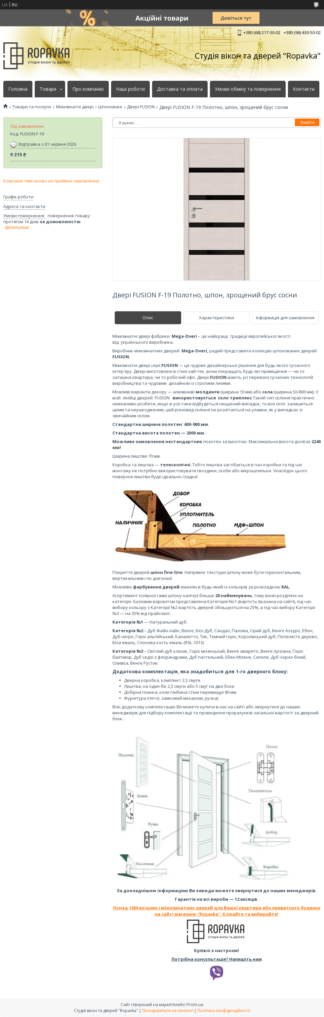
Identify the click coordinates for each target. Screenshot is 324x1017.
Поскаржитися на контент (167, 1010)
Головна (17, 89)
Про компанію (88, 89)
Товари (48, 89)
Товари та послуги (31, 107)
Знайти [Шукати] (307, 122)
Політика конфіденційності (223, 1010)
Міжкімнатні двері (75, 107)
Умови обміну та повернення (248, 89)
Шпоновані (110, 107)
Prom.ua (194, 1004)
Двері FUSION (141, 107)
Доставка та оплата (180, 89)
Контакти (303, 89)
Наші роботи (130, 89)
